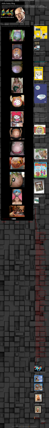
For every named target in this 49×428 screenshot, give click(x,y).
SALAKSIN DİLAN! (37, 337)
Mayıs (36, 230)
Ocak (36, 361)
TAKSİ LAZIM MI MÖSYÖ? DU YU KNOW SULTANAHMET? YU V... (40, 303)
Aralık (36, 223)
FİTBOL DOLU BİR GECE (38, 257)
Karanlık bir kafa (37, 281)
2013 (35, 218)
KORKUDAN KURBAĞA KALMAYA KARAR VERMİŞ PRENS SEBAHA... (40, 253)
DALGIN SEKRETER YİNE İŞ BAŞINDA (40, 338)
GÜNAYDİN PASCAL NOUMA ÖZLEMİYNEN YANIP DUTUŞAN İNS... (40, 232)
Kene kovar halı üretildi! (38, 235)
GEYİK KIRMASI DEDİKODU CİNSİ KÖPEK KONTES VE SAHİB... (40, 348)
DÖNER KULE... (37, 256)
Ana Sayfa (17, 221)
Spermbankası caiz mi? (38, 287)
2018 (35, 213)
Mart (36, 359)
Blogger (29, 426)
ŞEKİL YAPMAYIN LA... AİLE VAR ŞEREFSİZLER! (41, 285)
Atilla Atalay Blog (8, 3)
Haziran (36, 229)
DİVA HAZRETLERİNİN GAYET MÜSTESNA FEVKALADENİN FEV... (40, 241)
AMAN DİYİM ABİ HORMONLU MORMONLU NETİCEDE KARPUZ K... (40, 271)
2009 (35, 222)
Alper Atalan (36, 417)
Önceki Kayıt (30, 221)
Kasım (36, 224)
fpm (21, 426)
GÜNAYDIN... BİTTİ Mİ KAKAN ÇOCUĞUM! (40, 340)
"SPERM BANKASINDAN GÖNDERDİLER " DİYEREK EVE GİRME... (40, 284)
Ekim (36, 225)
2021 (35, 210)
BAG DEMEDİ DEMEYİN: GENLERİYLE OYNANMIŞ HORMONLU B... (40, 242)
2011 (35, 220)
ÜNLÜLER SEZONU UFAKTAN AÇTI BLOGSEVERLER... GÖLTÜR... (39, 252)
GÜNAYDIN (36, 286)
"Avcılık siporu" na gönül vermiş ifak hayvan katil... (41, 336)
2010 (35, 221)
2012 (35, 219)
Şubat (36, 360)
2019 (35, 212)
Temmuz (37, 228)
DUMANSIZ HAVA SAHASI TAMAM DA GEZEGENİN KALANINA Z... (39, 301)
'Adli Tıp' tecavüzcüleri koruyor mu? (39, 289)
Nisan (36, 358)
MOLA (36, 231)
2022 (35, 209)
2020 (35, 211)
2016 (35, 215)
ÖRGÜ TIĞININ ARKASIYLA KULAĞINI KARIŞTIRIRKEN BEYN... (40, 312)
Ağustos (37, 227)
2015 (35, 216)
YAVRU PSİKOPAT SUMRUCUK (39, 351)
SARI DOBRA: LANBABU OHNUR (39, 278)
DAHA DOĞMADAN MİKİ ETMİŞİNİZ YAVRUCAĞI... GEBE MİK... (39, 306)
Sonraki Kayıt (4, 221)
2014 (35, 217)
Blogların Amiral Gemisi (37, 418)
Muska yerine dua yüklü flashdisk (39, 324)
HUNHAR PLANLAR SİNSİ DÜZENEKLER (40, 339)
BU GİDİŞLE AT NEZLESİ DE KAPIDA (39, 272)
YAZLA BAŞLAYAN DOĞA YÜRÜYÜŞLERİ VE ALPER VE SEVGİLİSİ (40, 250)
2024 (35, 208)
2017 (35, 214)
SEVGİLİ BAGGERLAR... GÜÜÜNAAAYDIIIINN (40, 277)
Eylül (36, 226)
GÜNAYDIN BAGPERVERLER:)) (39, 288)
